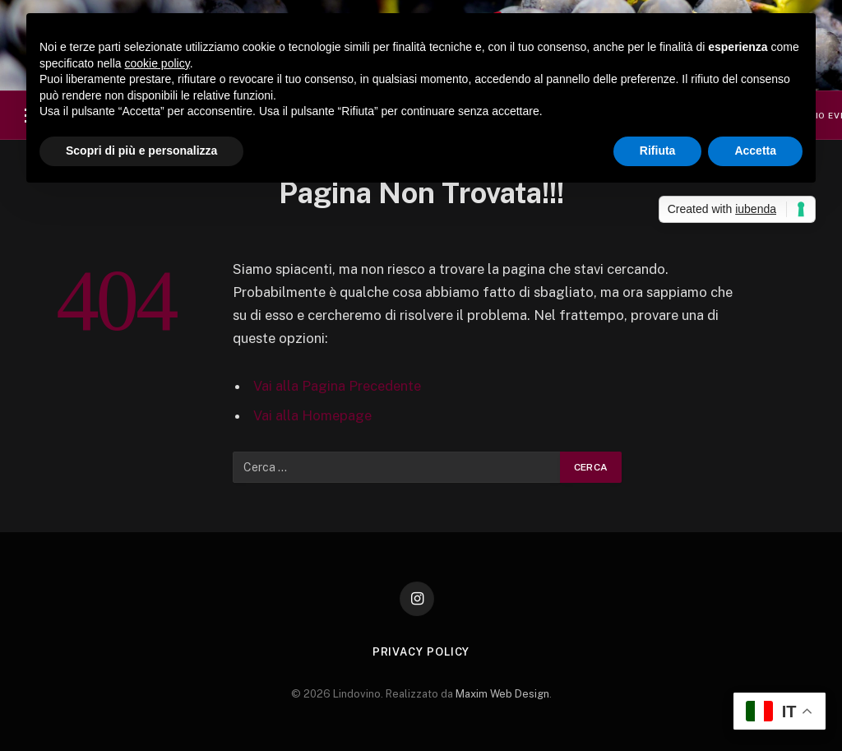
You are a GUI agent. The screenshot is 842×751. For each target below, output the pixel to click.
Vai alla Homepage (312, 415)
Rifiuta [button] (658, 150)
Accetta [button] (755, 150)
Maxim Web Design (502, 694)
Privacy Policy (421, 652)
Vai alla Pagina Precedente (337, 386)
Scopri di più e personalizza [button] (141, 150)
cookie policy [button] (157, 63)
